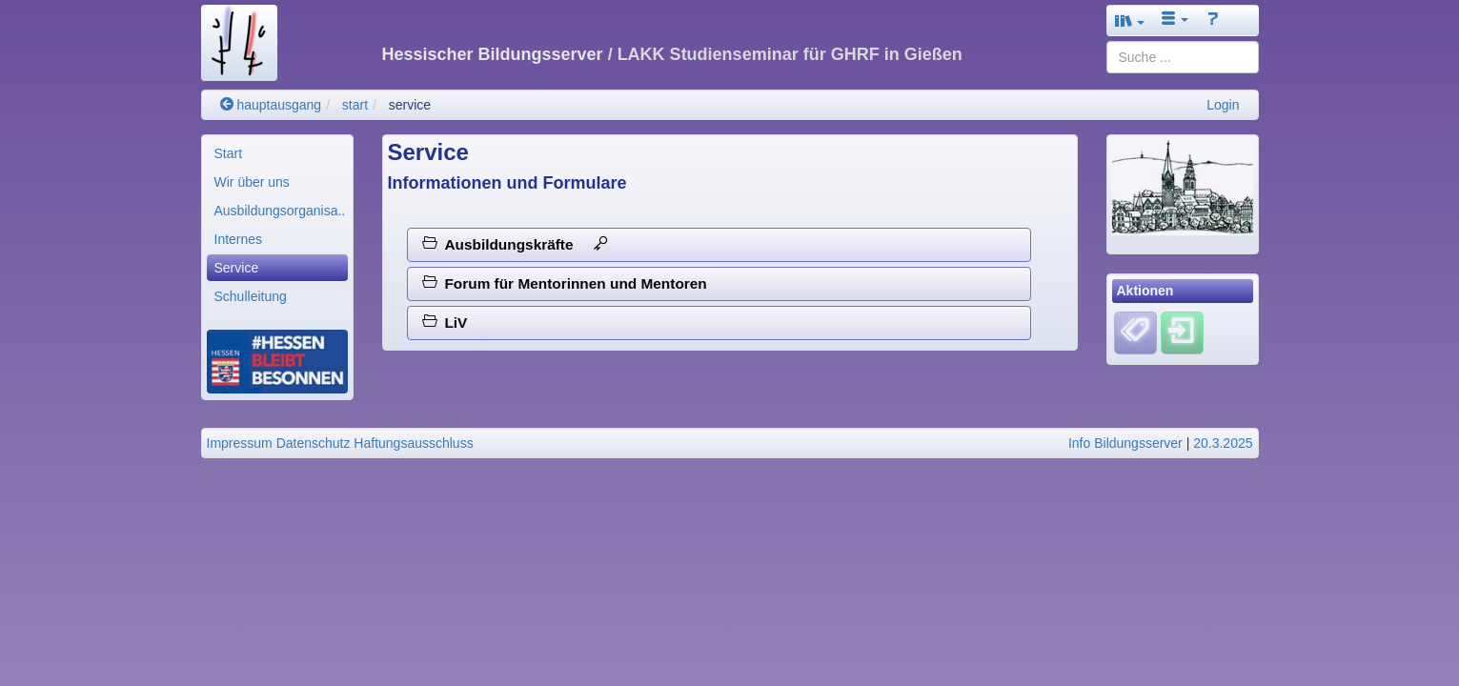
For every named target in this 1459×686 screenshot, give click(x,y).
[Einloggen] (1182, 331)
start (355, 104)
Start (228, 153)
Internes (238, 239)
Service (236, 267)
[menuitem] (277, 153)
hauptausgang (271, 104)
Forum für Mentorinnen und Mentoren (564, 283)
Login (1222, 104)
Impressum (240, 443)
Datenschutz (313, 443)
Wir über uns (252, 182)
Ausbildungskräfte (515, 244)
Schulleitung (250, 296)
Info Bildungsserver (1125, 443)
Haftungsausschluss (413, 443)
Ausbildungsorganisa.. (280, 210)
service (410, 104)
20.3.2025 (1222, 443)
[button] (1130, 20)
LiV (445, 322)
